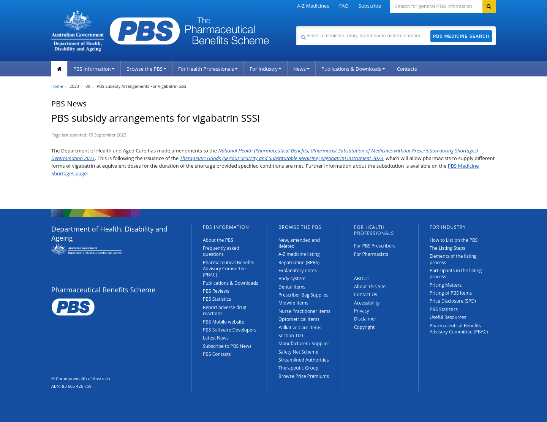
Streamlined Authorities (303, 360)
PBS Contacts (217, 354)
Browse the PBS (146, 68)
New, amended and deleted (299, 243)
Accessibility (366, 303)
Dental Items (291, 287)
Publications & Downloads (353, 68)
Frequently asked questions (221, 251)
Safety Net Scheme (298, 352)
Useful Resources (448, 317)
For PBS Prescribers (374, 246)
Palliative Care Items (299, 327)
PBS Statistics (217, 299)
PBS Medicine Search (461, 36)
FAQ (344, 5)
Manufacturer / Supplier (303, 343)
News (301, 68)
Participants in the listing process (456, 273)
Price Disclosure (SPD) (453, 301)
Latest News (216, 338)
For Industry (265, 68)
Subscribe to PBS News (227, 346)
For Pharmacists (371, 254)
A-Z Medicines (313, 5)
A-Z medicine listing (299, 254)
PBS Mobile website (223, 322)
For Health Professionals (208, 68)
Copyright (364, 327)
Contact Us (365, 294)
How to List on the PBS (453, 240)
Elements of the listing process (453, 259)
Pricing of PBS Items (451, 293)
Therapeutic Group (298, 368)
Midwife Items (293, 303)
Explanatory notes (297, 270)
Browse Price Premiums (303, 376)
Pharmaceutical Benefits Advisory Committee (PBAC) (228, 268)
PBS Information (94, 68)
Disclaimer (365, 319)
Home (57, 86)
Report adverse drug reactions (224, 310)
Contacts (407, 68)
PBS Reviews (216, 291)
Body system (291, 278)
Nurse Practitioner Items (304, 311)
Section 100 (290, 335)
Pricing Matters (446, 285)
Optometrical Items (298, 319)
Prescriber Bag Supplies (303, 295)
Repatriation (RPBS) (298, 262)
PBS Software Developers (229, 330)
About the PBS (218, 240)
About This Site (370, 286)
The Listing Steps (447, 248)
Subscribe (370, 5)
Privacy (361, 311)
